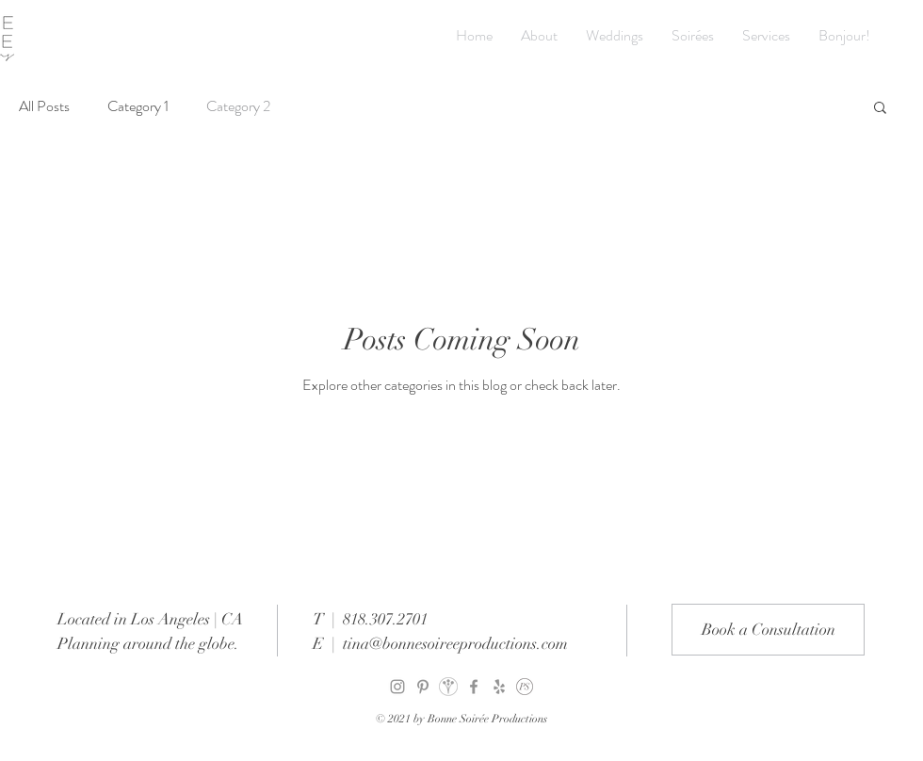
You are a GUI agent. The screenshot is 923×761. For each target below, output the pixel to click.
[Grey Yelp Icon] (499, 686)
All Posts (44, 106)
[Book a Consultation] (768, 630)
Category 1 (138, 106)
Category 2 (238, 106)
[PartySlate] (524, 686)
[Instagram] (397, 686)
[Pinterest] (422, 686)
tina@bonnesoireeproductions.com (455, 644)
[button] (880, 109)
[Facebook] (473, 686)
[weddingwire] (448, 686)
